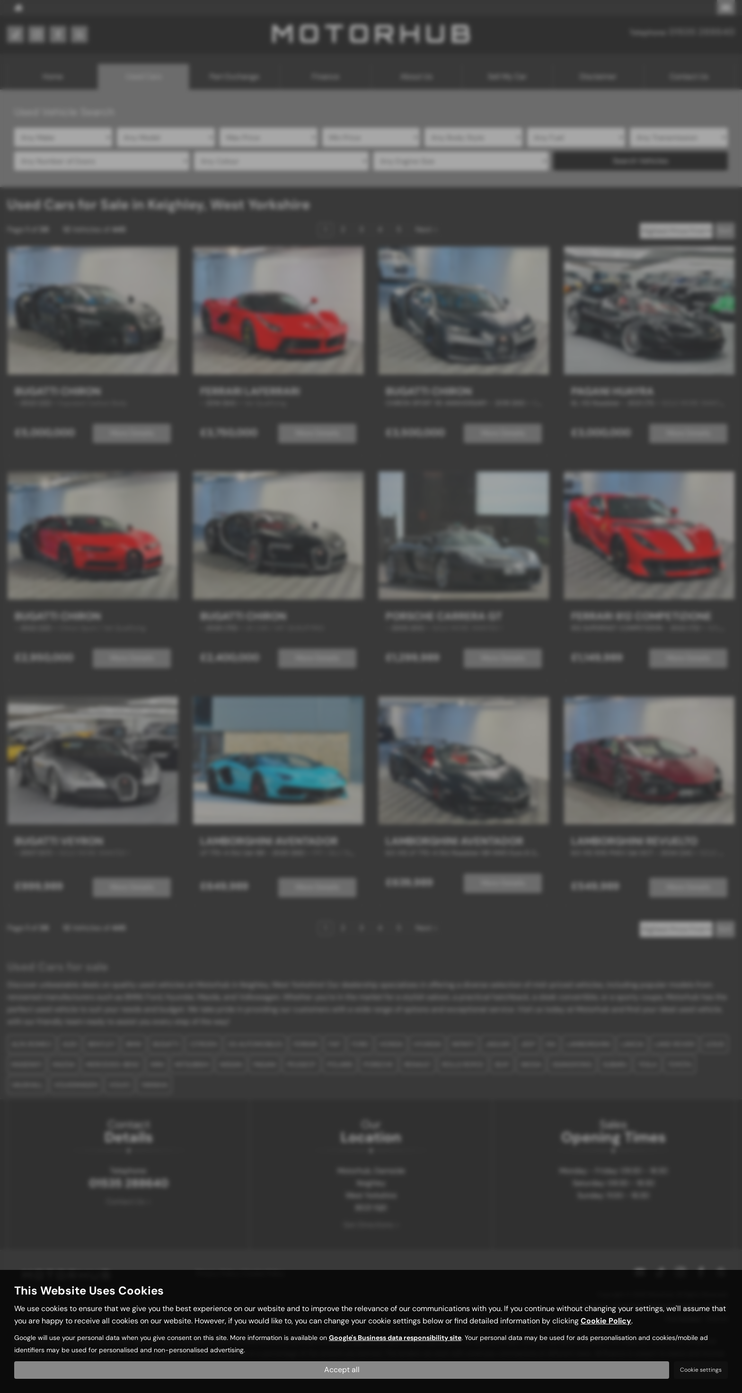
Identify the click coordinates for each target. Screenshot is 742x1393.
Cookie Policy (606, 1321)
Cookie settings (701, 1370)
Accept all (342, 1370)
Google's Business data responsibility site (395, 1338)
